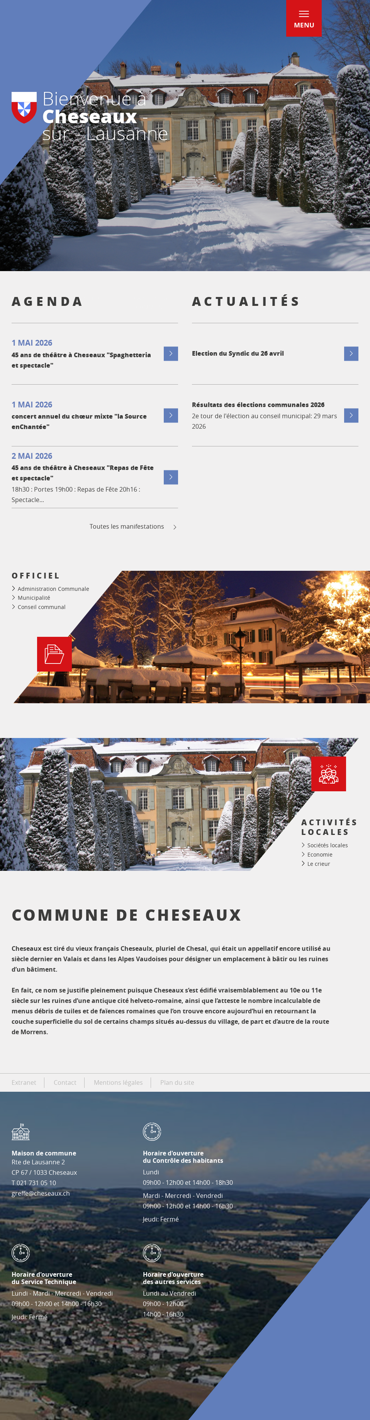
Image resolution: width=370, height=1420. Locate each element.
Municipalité (34, 597)
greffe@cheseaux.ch (41, 1193)
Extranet (24, 1082)
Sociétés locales (327, 845)
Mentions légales (118, 1082)
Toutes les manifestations (134, 527)
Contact (65, 1082)
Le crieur (318, 863)
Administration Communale (53, 588)
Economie (320, 854)
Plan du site (177, 1082)
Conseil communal (42, 607)
